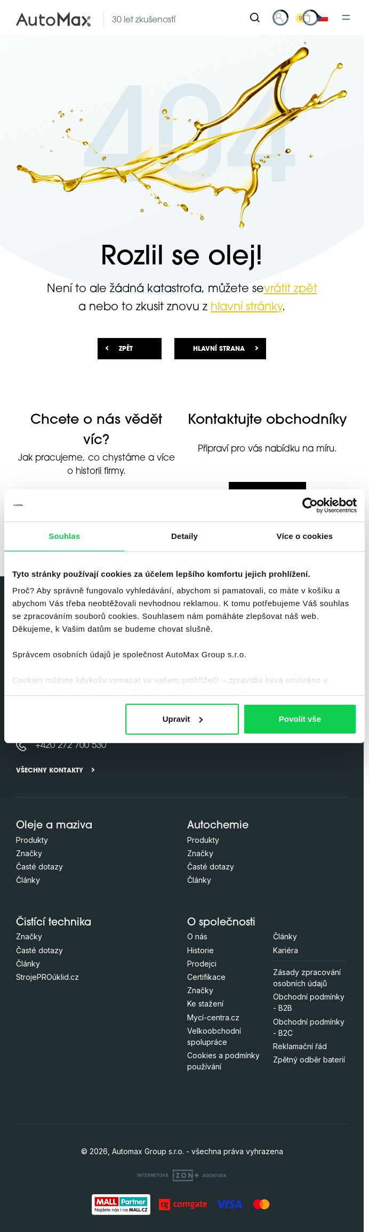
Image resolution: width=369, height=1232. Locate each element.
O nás (197, 936)
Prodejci (201, 963)
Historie (200, 950)
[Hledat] (254, 17)
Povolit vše (300, 718)
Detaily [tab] (184, 536)
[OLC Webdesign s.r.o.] (182, 1175)
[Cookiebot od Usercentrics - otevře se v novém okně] (310, 505)
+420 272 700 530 (70, 745)
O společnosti (221, 923)
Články (28, 879)
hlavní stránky (246, 307)
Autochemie (217, 826)
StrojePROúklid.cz (47, 976)
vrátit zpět (290, 289)
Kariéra (285, 950)
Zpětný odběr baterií (309, 1059)
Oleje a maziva (54, 826)
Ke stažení (205, 1003)
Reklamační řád (300, 1046)
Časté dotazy (39, 866)
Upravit (183, 718)
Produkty (32, 839)
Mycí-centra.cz (213, 1017)
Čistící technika (53, 923)
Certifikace (206, 976)
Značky (29, 853)
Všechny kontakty (49, 771)
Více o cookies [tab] (305, 536)
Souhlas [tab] (64, 536)
